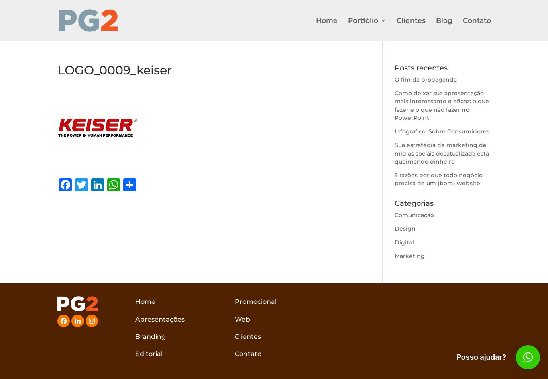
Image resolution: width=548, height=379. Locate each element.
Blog (444, 21)
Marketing (410, 256)
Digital (404, 242)
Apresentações (160, 319)
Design (405, 228)
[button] (528, 357)
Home (327, 21)
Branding (150, 336)
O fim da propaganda (426, 79)
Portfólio (363, 21)
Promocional (256, 301)
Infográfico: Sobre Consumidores (442, 131)
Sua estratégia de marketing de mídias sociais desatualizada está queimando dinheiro (442, 153)
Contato (477, 21)
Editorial (149, 354)
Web (242, 319)
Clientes (411, 21)
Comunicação (414, 215)
